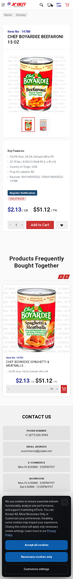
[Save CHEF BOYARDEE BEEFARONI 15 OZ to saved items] (61, 225)
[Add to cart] (64, 389)
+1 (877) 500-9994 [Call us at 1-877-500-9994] (36, 435)
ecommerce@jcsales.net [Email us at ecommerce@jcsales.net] (36, 451)
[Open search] (41, 5)
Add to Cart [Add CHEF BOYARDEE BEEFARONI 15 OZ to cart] (40, 225)
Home (8, 15)
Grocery (21, 15)
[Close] (65, 502)
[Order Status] (50, 5)
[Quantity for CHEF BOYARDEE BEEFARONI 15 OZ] (16, 225)
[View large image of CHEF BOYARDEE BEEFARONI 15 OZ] (36, 83)
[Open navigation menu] (3, 5)
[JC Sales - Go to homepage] (17, 5)
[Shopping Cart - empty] (67, 5)
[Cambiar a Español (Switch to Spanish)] (58, 5)
